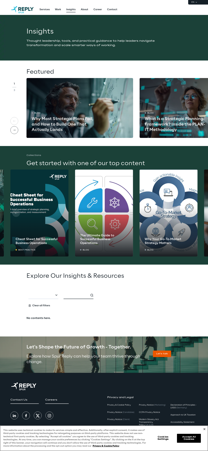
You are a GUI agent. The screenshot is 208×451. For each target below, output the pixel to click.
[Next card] (14, 130)
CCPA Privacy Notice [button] (149, 412)
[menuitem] (44, 10)
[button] (162, 354)
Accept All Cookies (189, 439)
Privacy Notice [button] (120, 412)
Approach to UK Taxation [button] (183, 415)
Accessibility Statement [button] (182, 422)
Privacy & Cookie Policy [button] (119, 405)
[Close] (204, 429)
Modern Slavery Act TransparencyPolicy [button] (149, 422)
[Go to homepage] (22, 10)
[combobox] (43, 295)
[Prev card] (16, 213)
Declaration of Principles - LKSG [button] (183, 406)
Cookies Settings (163, 439)
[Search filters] (103, 299)
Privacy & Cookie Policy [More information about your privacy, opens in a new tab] (106, 446)
